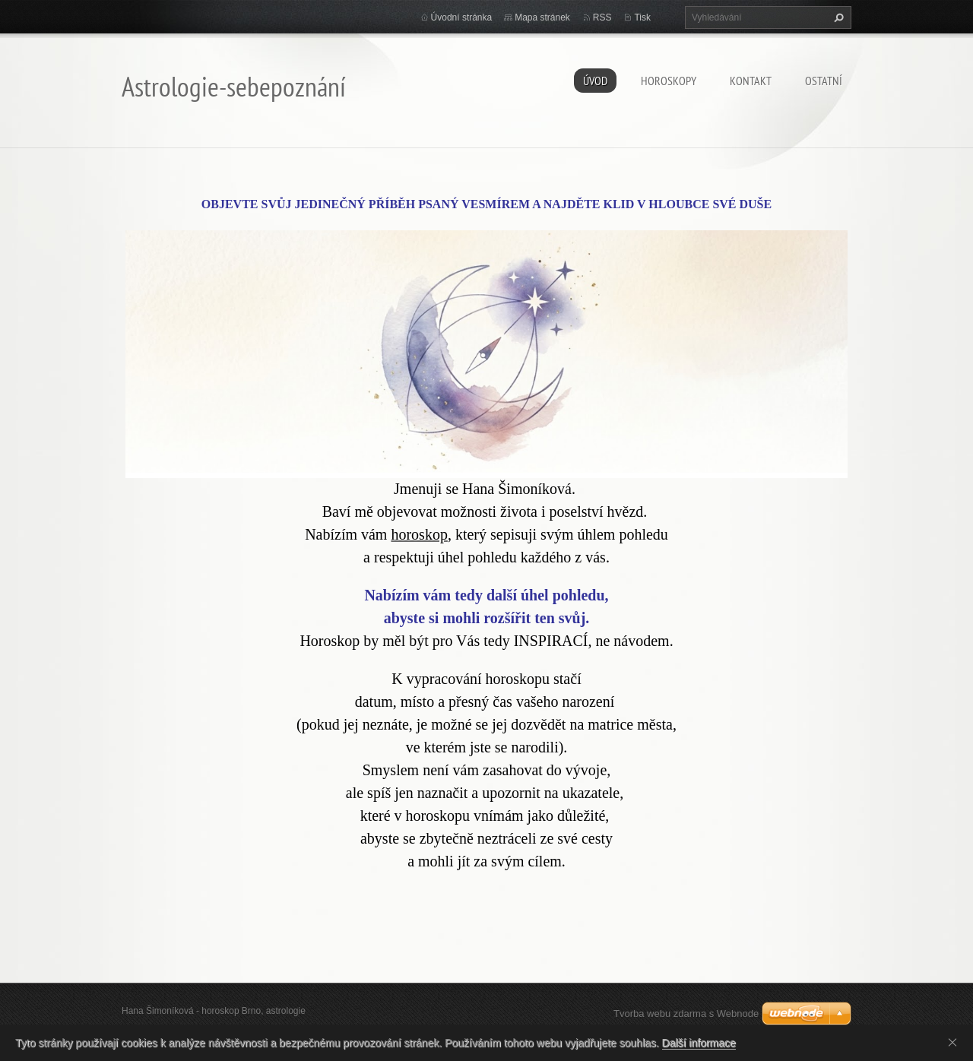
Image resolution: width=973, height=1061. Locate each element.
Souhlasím (955, 1042)
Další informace (699, 1043)
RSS (602, 17)
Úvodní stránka (462, 17)
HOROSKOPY (668, 80)
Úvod (595, 80)
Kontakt (751, 80)
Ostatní (823, 80)
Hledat (837, 17)
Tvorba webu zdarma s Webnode (686, 1013)
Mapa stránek (542, 17)
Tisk (642, 17)
